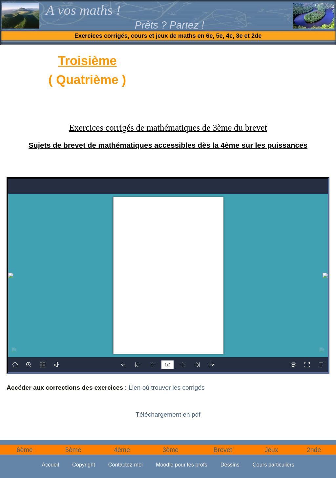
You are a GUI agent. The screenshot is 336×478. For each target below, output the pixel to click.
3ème (170, 449)
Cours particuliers (273, 464)
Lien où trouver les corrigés (166, 387)
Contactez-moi (125, 464)
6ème (25, 449)
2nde (314, 449)
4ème (122, 449)
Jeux (271, 449)
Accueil (50, 464)
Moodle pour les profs (181, 464)
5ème (73, 449)
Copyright (83, 464)
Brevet (223, 449)
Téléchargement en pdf (168, 414)
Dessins (230, 464)
